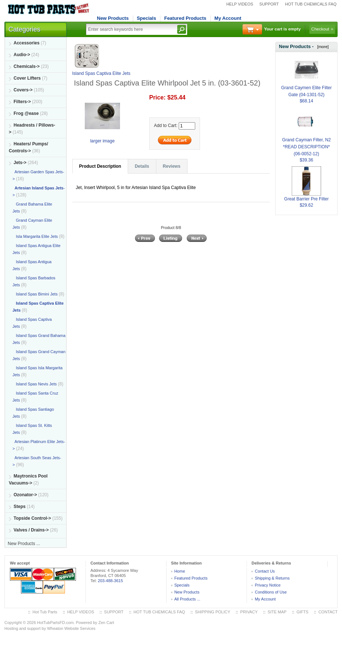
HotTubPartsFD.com (55, 622)
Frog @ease (26, 113)
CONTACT (328, 612)
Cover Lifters (27, 78)
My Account (227, 18)
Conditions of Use (271, 592)
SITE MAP (277, 612)
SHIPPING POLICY (212, 612)
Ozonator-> (25, 494)
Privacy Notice (267, 585)
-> (20, 162)
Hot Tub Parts (45, 612)
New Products (113, 18)
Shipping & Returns (272, 578)
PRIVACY (249, 612)
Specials (146, 18)
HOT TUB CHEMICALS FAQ (310, 4)
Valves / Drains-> (31, 530)
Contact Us (264, 571)
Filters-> (22, 101)
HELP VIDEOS (239, 4)
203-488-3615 (110, 580)
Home (179, 571)
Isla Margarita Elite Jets (35, 236)
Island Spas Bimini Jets (35, 294)
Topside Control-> (32, 518)
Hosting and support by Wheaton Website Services (49, 628)
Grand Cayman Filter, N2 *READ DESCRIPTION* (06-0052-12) (306, 138)
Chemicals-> (27, 66)
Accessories (27, 43)
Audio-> (22, 54)
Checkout (320, 29)
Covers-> (23, 89)
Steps (20, 506)
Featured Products (185, 18)
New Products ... (24, 543)
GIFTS (302, 612)
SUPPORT (269, 4)
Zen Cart (106, 622)
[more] (321, 46)
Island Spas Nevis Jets (34, 384)
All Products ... (187, 599)
